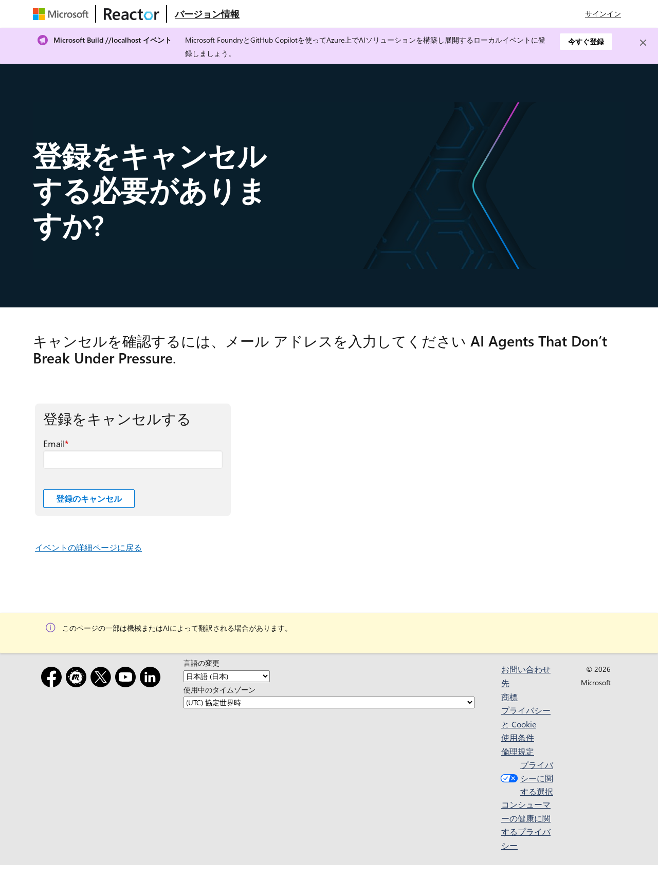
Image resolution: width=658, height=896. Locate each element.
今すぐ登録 (586, 41)
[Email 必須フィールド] (133, 459)
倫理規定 (517, 751)
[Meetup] (78, 679)
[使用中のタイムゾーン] (329, 702)
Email (54, 443)
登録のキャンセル (89, 498)
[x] (102, 679)
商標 (509, 696)
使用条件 (517, 737)
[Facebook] (53, 679)
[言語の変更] (227, 676)
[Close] (643, 42)
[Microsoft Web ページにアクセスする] (63, 14)
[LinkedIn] (152, 679)
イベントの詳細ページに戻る (88, 547)
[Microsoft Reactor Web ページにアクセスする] (131, 14)
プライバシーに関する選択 (525, 777)
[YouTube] (127, 679)
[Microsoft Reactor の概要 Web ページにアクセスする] (207, 14)
